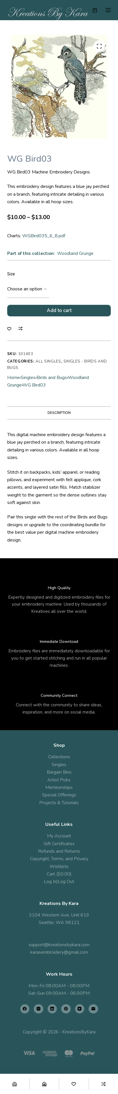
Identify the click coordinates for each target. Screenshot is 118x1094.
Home (13, 377)
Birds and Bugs (52, 377)
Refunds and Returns (59, 851)
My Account (59, 836)
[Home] (14, 1084)
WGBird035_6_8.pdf (43, 236)
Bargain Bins (59, 772)
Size (11, 274)
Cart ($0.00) (59, 874)
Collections (59, 757)
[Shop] (44, 1084)
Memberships (59, 787)
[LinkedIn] (52, 1009)
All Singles (48, 361)
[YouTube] (80, 1009)
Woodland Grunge (75, 253)
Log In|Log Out (59, 881)
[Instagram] (38, 1009)
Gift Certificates (59, 844)
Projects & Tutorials (59, 803)
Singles (28, 377)
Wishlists (59, 866)
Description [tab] (59, 412)
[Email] (93, 1009)
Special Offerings (59, 795)
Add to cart (59, 310)
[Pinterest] (66, 1009)
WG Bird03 (34, 385)
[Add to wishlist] (9, 328)
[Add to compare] (20, 328)
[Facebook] (25, 1009)
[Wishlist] (74, 1084)
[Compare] (103, 1084)
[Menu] (108, 10)
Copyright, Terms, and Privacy (59, 859)
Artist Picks (59, 780)
